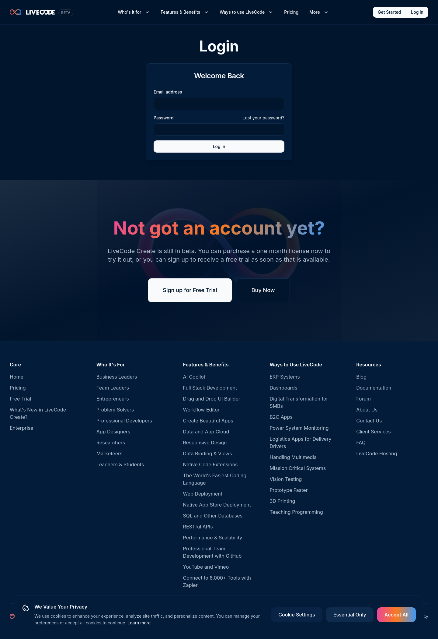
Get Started (389, 12)
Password (164, 118)
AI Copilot (194, 377)
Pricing (291, 12)
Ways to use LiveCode (246, 12)
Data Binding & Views (207, 453)
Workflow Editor (201, 410)
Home (16, 377)
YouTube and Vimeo (206, 567)
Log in (417, 12)
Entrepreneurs (112, 399)
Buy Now (263, 290)
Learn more (139, 622)
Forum (363, 399)
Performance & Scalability (212, 538)
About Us (366, 410)
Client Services (373, 432)
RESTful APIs (198, 527)
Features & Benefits (185, 12)
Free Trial (20, 399)
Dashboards (283, 388)
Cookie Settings (296, 615)
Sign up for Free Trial (190, 290)
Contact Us (369, 421)
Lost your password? (263, 117)
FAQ (361, 443)
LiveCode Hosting (376, 453)
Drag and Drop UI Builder (211, 399)
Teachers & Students (120, 464)
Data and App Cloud (206, 432)
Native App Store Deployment (217, 505)
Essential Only (349, 615)
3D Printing (282, 501)
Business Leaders (116, 377)
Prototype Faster (288, 490)
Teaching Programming (296, 512)
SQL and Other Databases (213, 516)
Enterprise (21, 428)
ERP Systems (284, 377)
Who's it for (134, 12)
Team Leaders (112, 388)
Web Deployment (202, 494)
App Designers (113, 432)
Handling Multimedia (293, 457)
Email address (168, 91)
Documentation (373, 388)
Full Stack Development (210, 388)
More (318, 12)
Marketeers (109, 453)
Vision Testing (285, 479)
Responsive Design (205, 443)
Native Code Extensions (210, 464)
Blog (361, 377)
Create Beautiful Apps (208, 421)
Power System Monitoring (298, 428)
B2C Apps (281, 417)
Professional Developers (124, 421)
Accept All (396, 615)
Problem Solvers (115, 410)
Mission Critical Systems (297, 468)
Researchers (110, 443)
